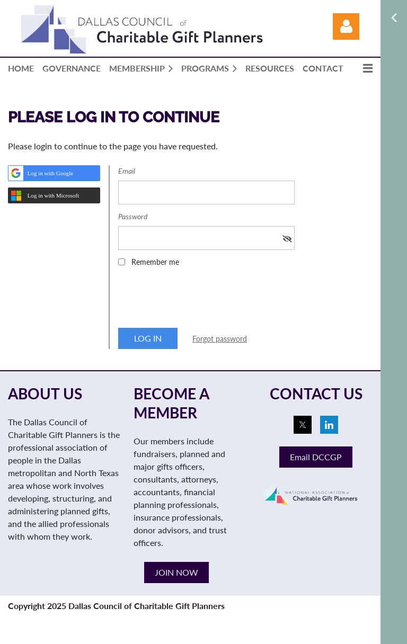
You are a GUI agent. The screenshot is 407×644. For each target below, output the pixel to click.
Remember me (155, 261)
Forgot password (219, 338)
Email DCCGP (316, 457)
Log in (346, 26)
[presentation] (198, 300)
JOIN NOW (176, 572)
